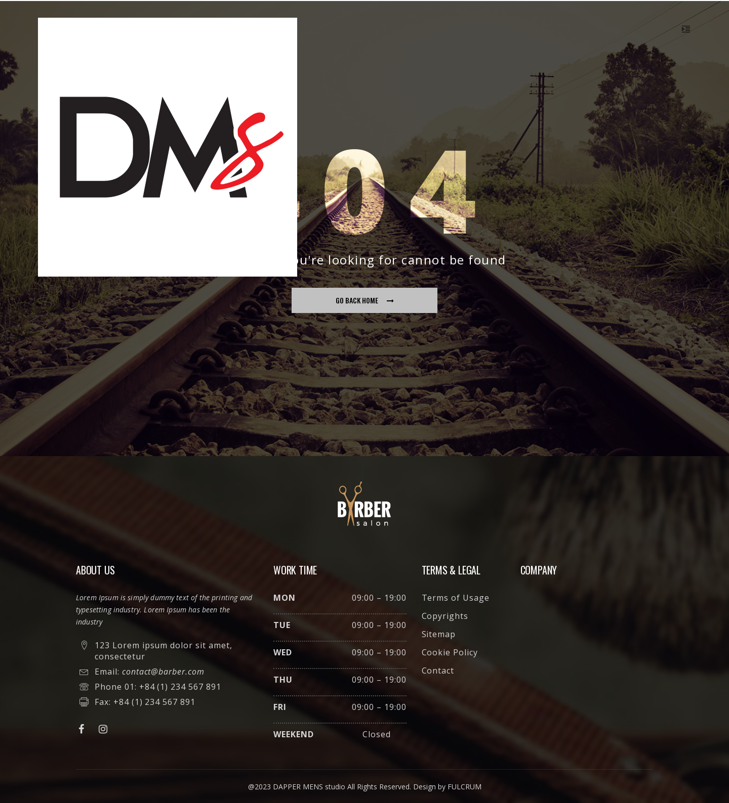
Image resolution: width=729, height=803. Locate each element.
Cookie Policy (450, 652)
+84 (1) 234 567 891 (180, 686)
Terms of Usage (456, 597)
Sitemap (439, 634)
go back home (365, 300)
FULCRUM (464, 786)
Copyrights (445, 615)
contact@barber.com (163, 671)
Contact (438, 670)
